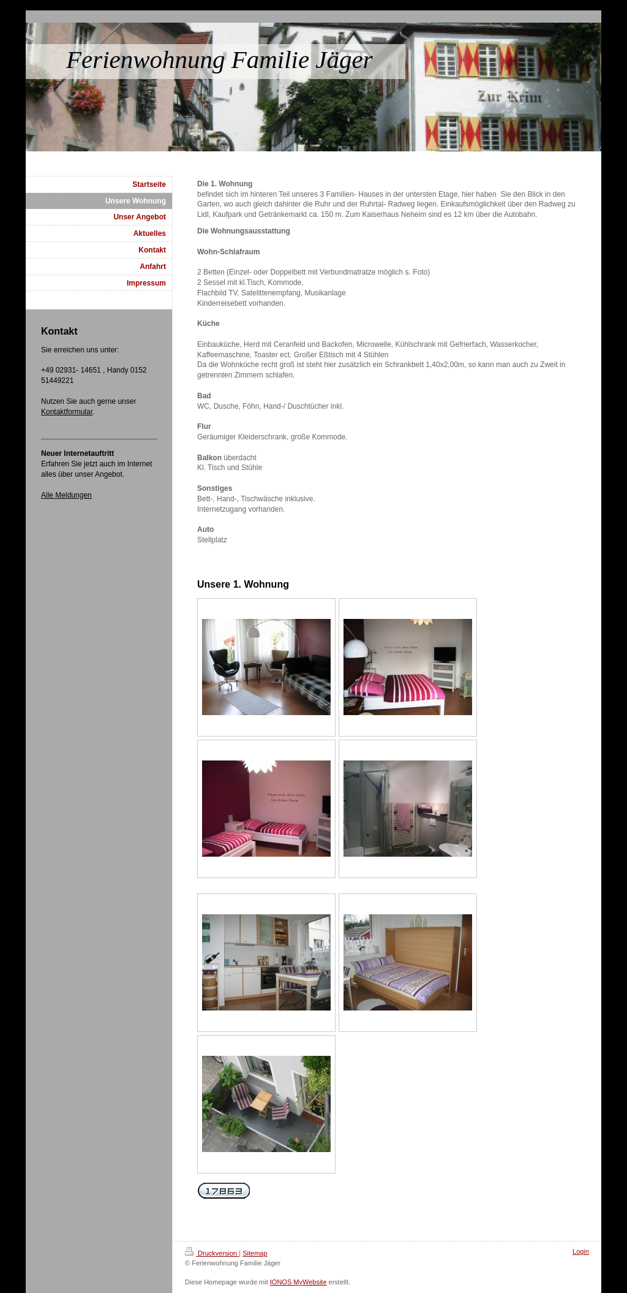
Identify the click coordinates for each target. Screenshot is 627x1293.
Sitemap (254, 1253)
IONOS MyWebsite (298, 1282)
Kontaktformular (66, 412)
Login (581, 1251)
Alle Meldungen (66, 495)
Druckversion (212, 1253)
